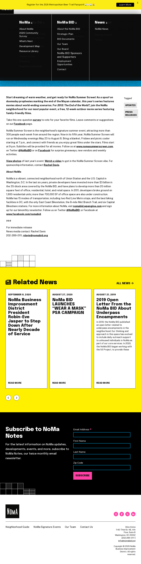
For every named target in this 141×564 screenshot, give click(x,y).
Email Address (82, 430)
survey (37, 119)
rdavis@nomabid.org (35, 235)
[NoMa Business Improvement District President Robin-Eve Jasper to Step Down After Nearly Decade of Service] (26, 338)
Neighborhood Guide (103, 7)
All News (125, 283)
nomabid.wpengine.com (87, 206)
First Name (79, 440)
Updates (130, 105)
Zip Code (78, 462)
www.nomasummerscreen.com (94, 146)
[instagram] (116, 514)
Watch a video (53, 161)
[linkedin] (133, 514)
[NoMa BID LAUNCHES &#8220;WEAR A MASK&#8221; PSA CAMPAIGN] (70, 338)
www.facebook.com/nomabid (23, 214)
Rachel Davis (51, 165)
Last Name (79, 451)
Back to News (127, 21)
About (80, 7)
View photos (13, 161)
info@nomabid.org (126, 541)
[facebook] (122, 514)
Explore (62, 7)
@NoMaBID (25, 150)
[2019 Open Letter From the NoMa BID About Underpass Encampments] (114, 338)
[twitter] (127, 514)
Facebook (20, 123)
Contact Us (86, 526)
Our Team (70, 526)
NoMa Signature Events (47, 526)
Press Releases (131, 114)
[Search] (134, 7)
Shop (124, 7)
